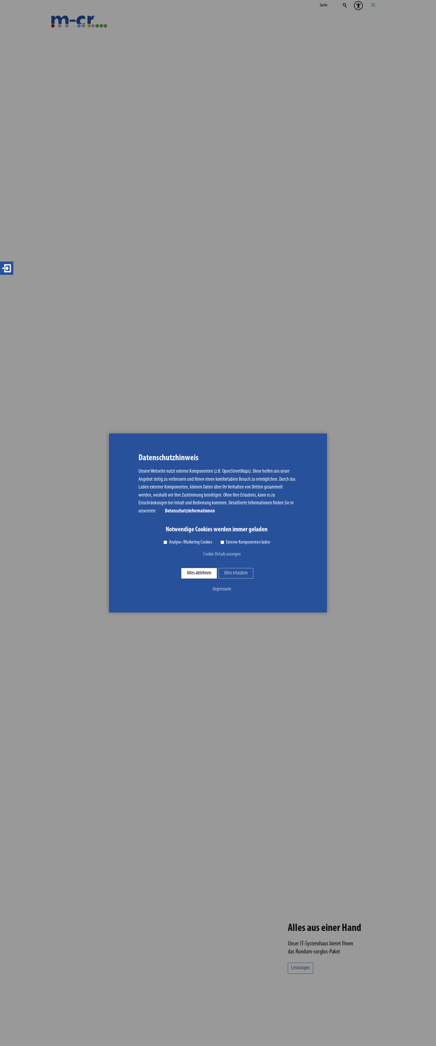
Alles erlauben (236, 573)
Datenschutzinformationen (190, 511)
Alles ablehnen (199, 573)
